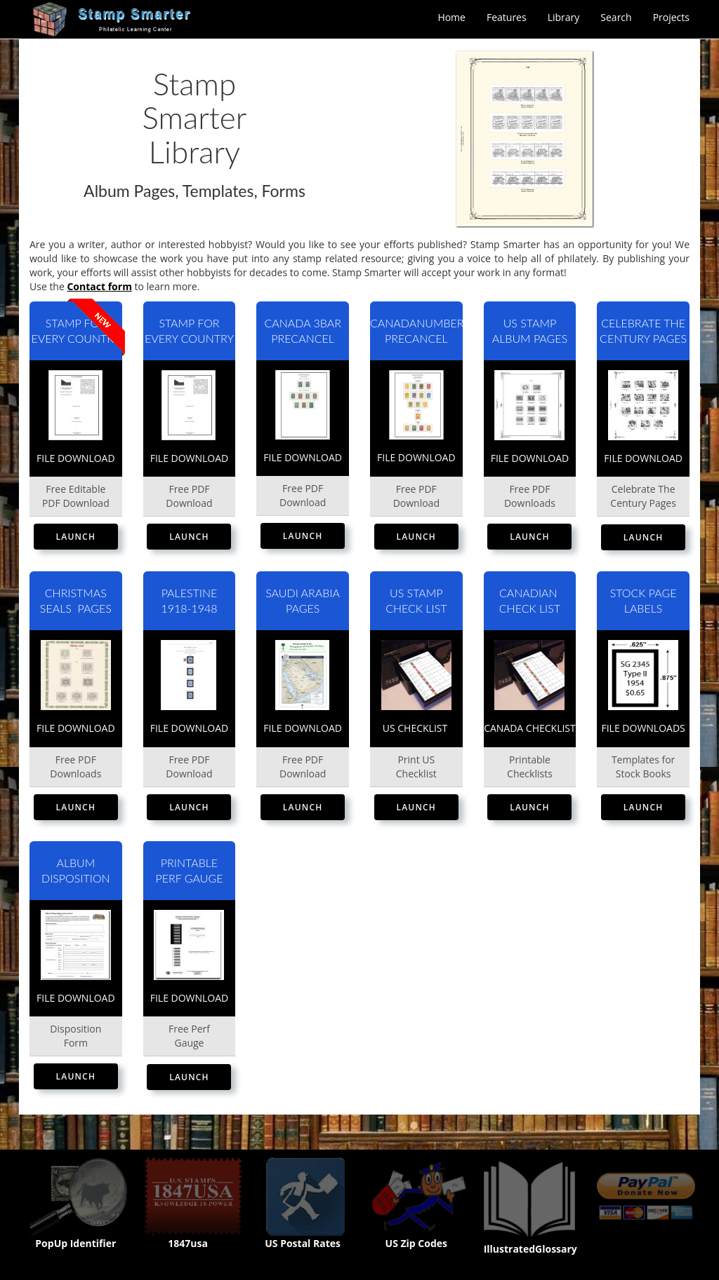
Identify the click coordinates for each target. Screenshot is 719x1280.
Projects (671, 17)
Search (615, 17)
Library (564, 17)
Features (507, 17)
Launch (76, 537)
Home (451, 17)
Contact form (99, 286)
